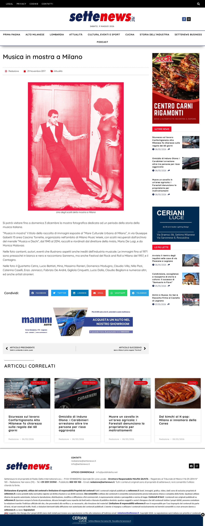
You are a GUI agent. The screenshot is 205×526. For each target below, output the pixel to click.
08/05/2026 (159, 149)
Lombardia (57, 34)
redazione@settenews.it (83, 461)
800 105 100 (75, 482)
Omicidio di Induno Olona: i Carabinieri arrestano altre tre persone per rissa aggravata (166, 162)
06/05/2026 (159, 264)
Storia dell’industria (154, 34)
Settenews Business (188, 34)
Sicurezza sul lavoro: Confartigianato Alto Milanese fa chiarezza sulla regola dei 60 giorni (166, 141)
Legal (9, 4)
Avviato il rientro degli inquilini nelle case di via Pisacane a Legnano (164, 258)
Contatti (47, 4)
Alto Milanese (35, 34)
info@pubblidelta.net (107, 472)
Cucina (129, 34)
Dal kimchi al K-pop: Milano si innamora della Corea (177, 420)
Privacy (21, 4)
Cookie (34, 4)
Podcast (102, 41)
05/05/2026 (159, 286)
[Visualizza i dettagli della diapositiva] (76, 322)
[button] (198, 3)
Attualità (75, 34)
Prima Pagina (11, 34)
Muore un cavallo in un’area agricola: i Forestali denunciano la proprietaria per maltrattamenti (164, 185)
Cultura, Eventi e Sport (104, 34)
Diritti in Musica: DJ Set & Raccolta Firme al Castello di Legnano (166, 298)
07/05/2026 (159, 304)
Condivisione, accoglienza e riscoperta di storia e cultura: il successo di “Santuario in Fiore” (165, 278)
